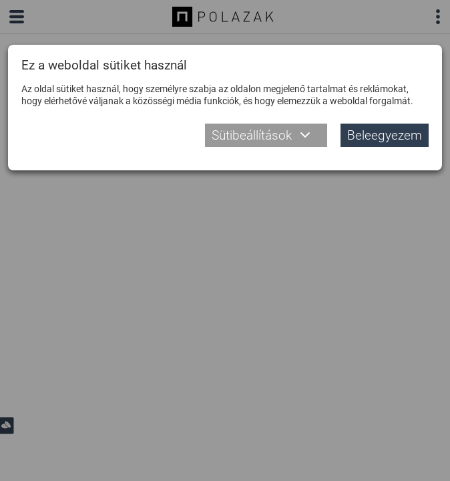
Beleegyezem (384, 135)
